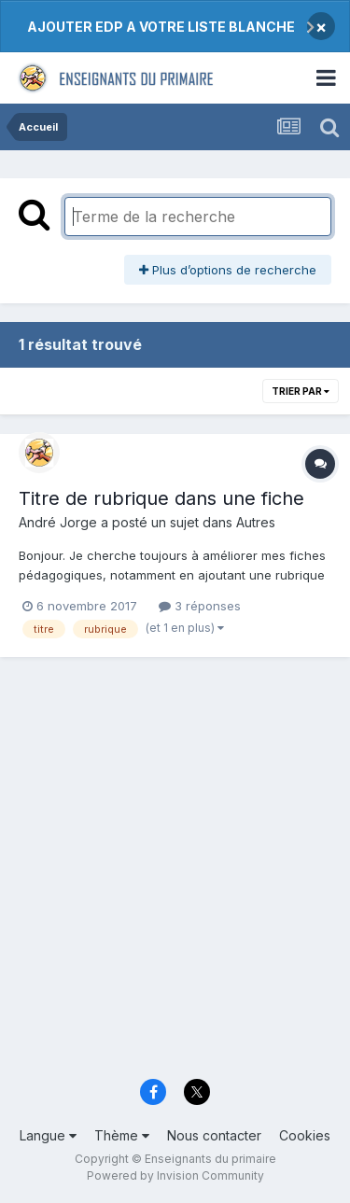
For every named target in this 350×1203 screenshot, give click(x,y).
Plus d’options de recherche (227, 269)
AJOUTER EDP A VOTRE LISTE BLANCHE (161, 27)
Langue (48, 1135)
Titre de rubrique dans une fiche (161, 498)
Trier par (300, 391)
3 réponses (200, 605)
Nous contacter (214, 1135)
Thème (121, 1135)
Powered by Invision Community (175, 1175)
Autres (255, 522)
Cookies (304, 1135)
